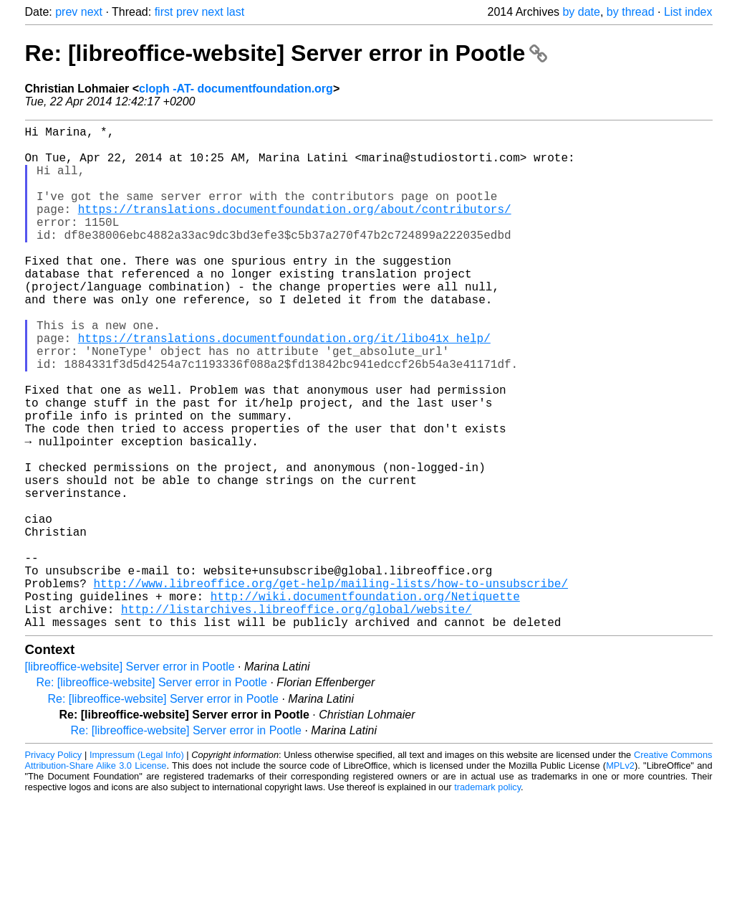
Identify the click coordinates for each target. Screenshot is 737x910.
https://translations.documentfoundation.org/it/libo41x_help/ (284, 386)
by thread (631, 12)
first (164, 12)
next (91, 12)
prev (66, 12)
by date (580, 12)
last (235, 12)
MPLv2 (620, 877)
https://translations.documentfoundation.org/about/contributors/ (294, 229)
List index (688, 12)
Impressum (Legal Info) (137, 866)
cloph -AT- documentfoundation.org (236, 88)
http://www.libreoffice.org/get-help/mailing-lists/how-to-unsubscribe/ (331, 686)
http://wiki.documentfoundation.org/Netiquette (365, 702)
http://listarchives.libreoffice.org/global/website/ (296, 718)
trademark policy (487, 899)
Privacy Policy (53, 866)
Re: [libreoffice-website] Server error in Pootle (286, 53)
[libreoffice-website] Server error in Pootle (130, 778)
